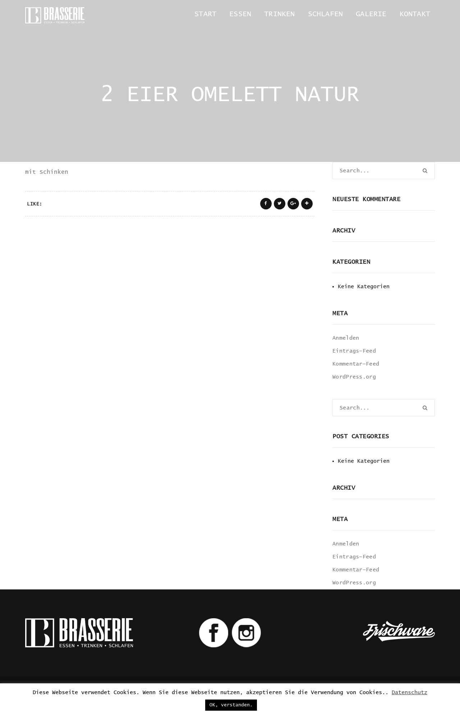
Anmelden (345, 338)
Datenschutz (409, 692)
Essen (240, 14)
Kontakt (415, 14)
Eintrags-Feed (354, 351)
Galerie (371, 14)
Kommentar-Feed (355, 364)
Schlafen (325, 14)
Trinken (279, 14)
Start (205, 14)
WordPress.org (354, 377)
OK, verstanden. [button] (231, 705)
